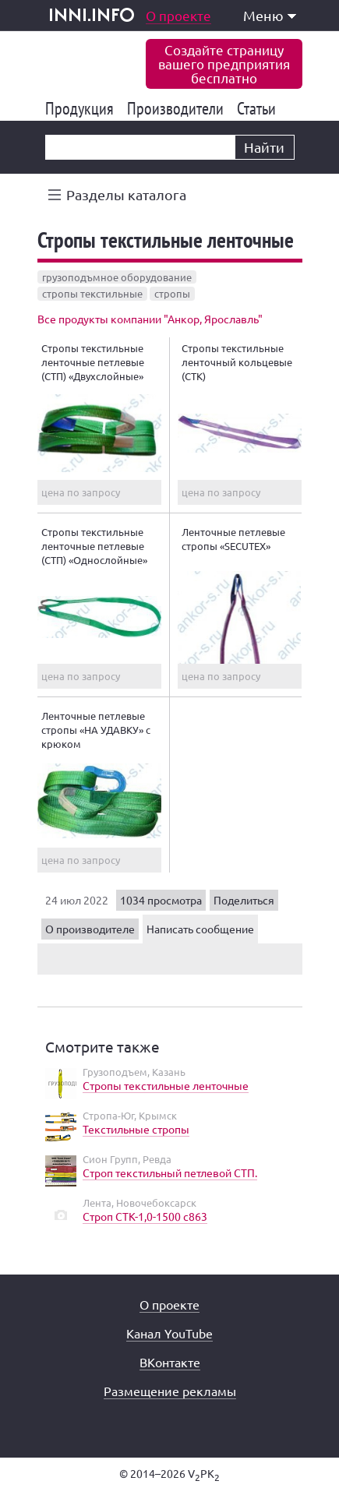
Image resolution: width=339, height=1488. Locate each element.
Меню (269, 15)
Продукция (82, 108)
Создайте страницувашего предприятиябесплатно (224, 63)
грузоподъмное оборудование (117, 277)
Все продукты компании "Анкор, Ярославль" (150, 319)
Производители (178, 108)
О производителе (90, 929)
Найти (264, 147)
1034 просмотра (161, 900)
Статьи (259, 108)
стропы (172, 293)
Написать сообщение (200, 929)
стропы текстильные (92, 293)
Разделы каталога (126, 194)
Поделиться (244, 900)
